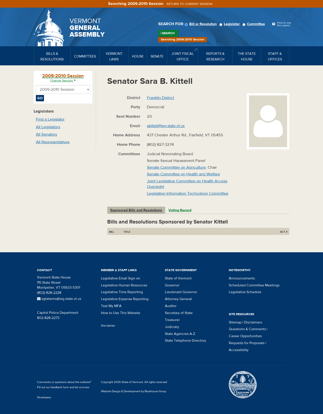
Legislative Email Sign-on (120, 278)
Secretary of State (179, 313)
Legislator (230, 24)
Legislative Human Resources (124, 285)
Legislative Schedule (245, 292)
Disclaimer (108, 326)
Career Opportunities (245, 336)
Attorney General (178, 299)
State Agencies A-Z (180, 334)
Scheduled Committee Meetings (254, 285)
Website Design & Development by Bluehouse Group (133, 391)
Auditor (171, 306)
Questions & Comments (247, 329)
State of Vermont (178, 278)
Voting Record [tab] (179, 210)
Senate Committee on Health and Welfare (183, 174)
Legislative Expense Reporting (124, 299)
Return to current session (189, 4)
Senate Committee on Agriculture (176, 167)
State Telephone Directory (185, 340)
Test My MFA (111, 306)
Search (168, 33)
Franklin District (160, 97)
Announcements (242, 278)
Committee (254, 24)
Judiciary (172, 327)
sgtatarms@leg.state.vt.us (59, 299)
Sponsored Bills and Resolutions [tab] (136, 210)
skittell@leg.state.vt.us (166, 125)
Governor (172, 285)
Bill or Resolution (201, 24)
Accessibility (239, 350)
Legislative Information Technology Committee (187, 193)
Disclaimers (253, 322)
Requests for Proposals (246, 343)
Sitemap (235, 322)
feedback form (60, 387)
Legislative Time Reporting (122, 292)
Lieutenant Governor (181, 292)
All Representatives (53, 142)
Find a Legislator (50, 119)
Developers (44, 397)
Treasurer (172, 320)
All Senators (46, 134)
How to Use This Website (120, 313)
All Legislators (48, 127)
